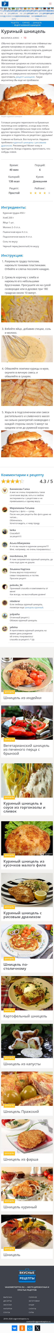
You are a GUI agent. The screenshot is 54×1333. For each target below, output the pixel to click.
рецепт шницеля (25, 76)
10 (25, 37)
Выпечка (7, 1297)
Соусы (6, 1312)
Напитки (7, 1309)
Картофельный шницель (25, 1016)
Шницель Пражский (21, 1112)
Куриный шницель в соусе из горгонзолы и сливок (24, 807)
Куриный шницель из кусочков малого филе (24, 863)
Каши (31, 1305)
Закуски (7, 1305)
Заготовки (34, 1301)
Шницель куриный (20, 1207)
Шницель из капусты (22, 1064)
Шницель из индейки (22, 698)
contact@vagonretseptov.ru (38, 1321)
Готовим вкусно (27, 1275)
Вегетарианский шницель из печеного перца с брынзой (26, 749)
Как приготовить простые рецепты (5, 3)
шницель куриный (34, 607)
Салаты (32, 1309)
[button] (50, 3)
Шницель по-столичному (15, 966)
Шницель (11, 1255)
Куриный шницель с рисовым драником (22, 915)
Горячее (33, 1297)
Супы (31, 1312)
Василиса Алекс (10, 37)
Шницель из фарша (20, 1159)
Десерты (7, 1301)
